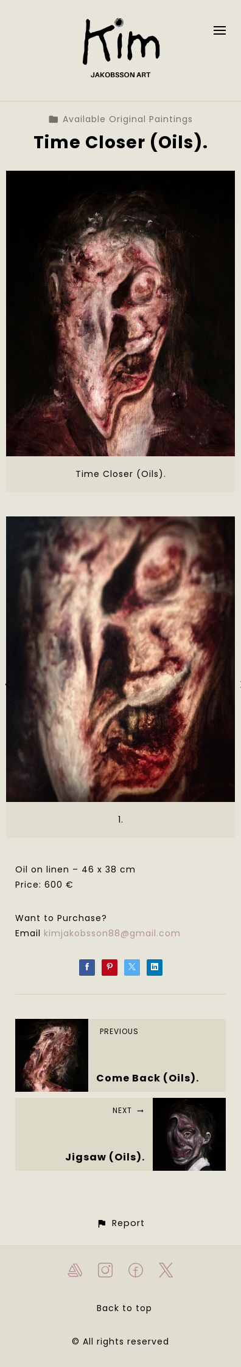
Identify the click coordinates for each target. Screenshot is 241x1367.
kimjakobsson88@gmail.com (112, 933)
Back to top (124, 1308)
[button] (120, 1223)
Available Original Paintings (120, 119)
